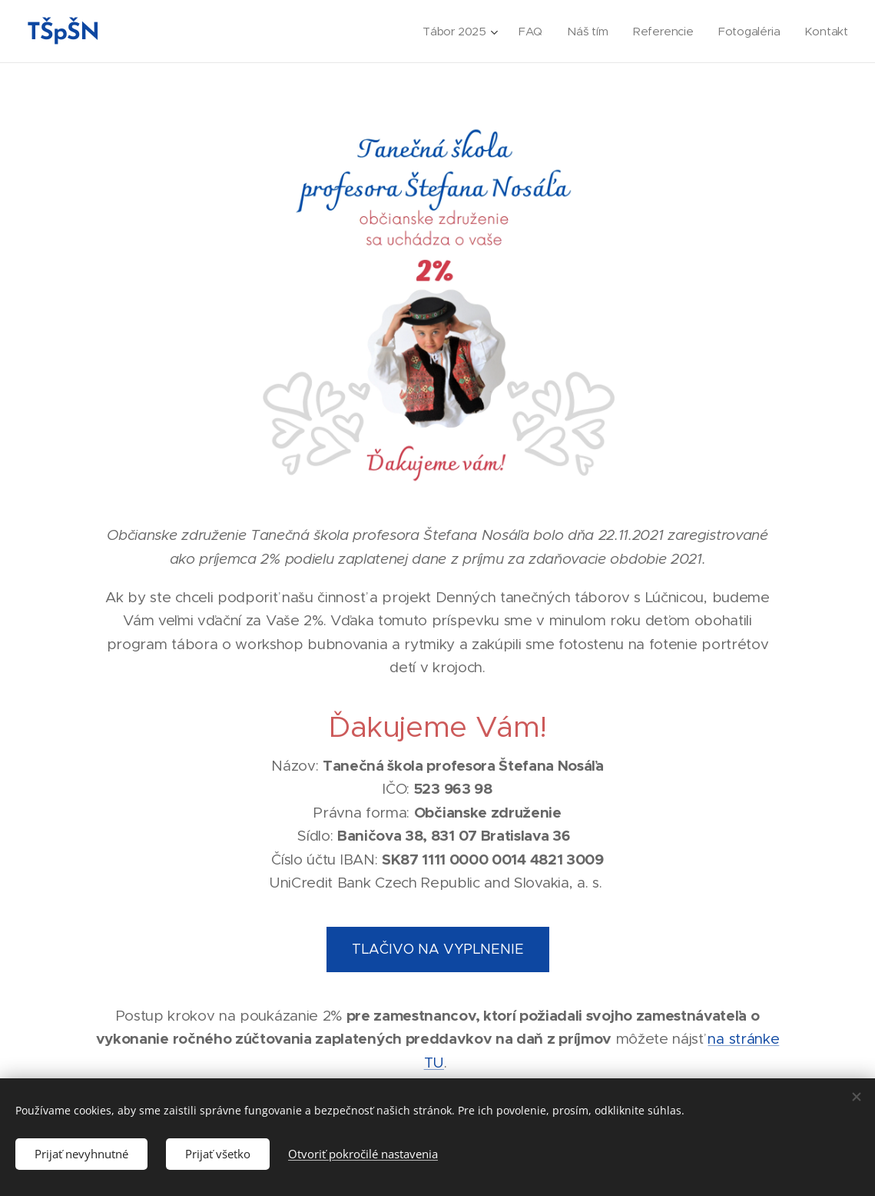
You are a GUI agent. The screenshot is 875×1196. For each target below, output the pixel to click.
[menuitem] (455, 31)
